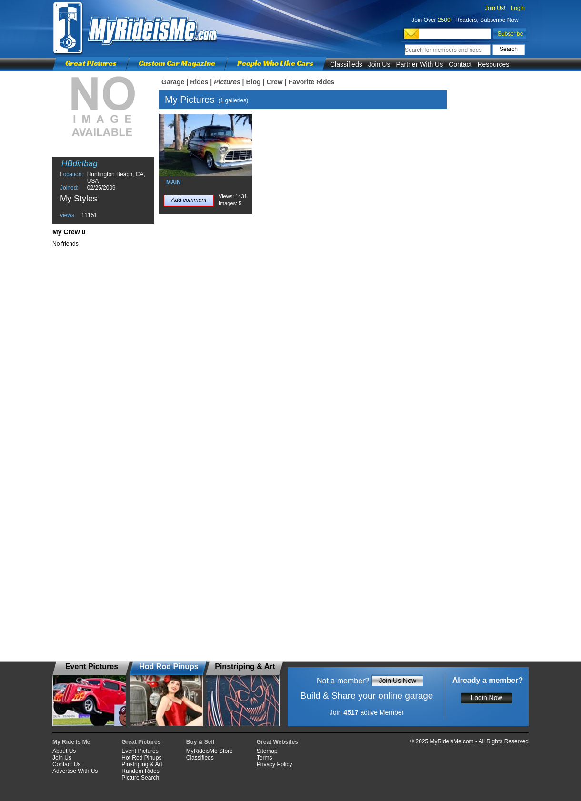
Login (518, 8)
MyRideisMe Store (209, 751)
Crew (274, 82)
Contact (460, 64)
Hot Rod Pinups (141, 757)
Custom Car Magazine (177, 63)
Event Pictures (139, 751)
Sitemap (267, 751)
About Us (64, 751)
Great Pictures (91, 63)
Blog (253, 82)
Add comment (188, 200)
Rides (199, 82)
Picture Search (140, 777)
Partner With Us (419, 64)
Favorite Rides (311, 82)
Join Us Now (397, 680)
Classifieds (346, 64)
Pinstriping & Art (141, 764)
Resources (493, 64)
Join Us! (495, 8)
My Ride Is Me (71, 742)
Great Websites (277, 742)
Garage (172, 82)
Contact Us (66, 764)
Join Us (379, 64)
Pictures (227, 82)
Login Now (486, 697)
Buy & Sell (200, 742)
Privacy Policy (274, 764)
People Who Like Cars (275, 63)
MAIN (173, 182)
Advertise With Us (75, 771)
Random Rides (140, 771)
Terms (264, 757)
